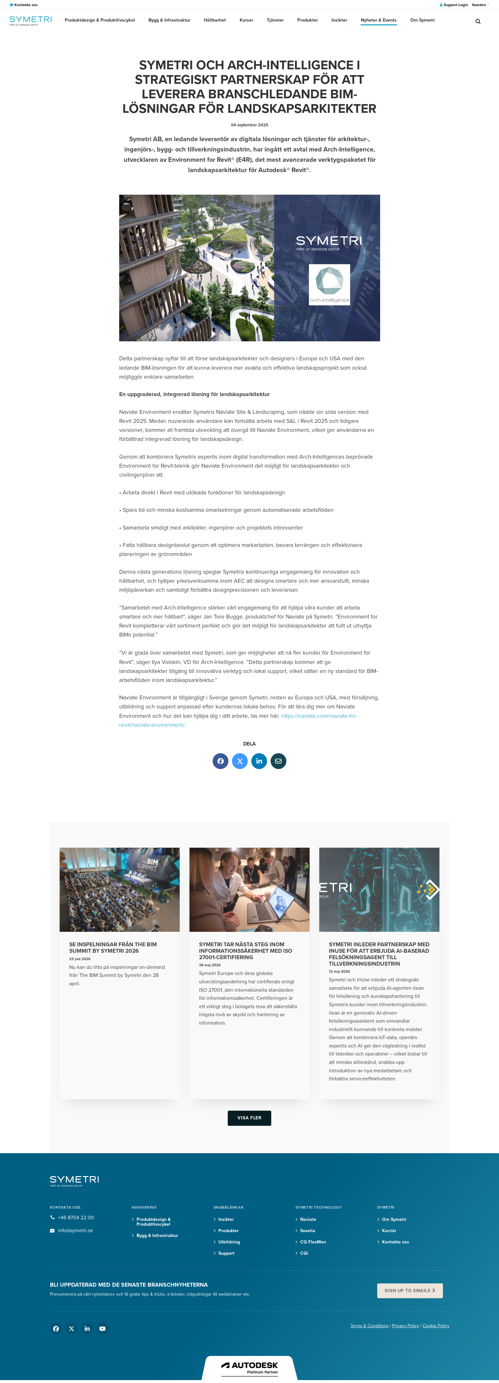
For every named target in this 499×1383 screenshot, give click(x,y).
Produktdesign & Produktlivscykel (103, 21)
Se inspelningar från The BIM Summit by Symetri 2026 (114, 948)
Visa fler (249, 1118)
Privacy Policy (405, 1326)
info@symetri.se (76, 1231)
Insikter (337, 21)
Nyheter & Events (375, 21)
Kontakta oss (395, 1242)
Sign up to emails (408, 1291)
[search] (478, 21)
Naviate (308, 1219)
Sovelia (307, 1231)
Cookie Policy (436, 1326)
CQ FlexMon (313, 1242)
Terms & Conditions (369, 1326)
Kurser (246, 21)
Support (226, 1254)
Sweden (480, 5)
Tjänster (274, 21)
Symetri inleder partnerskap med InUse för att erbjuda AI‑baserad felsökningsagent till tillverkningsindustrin (375, 954)
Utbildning (229, 1242)
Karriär (389, 1231)
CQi (304, 1254)
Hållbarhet (216, 21)
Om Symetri (418, 21)
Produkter (306, 21)
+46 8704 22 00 (76, 1218)
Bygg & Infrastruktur (171, 21)
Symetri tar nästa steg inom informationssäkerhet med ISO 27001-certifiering (246, 951)
